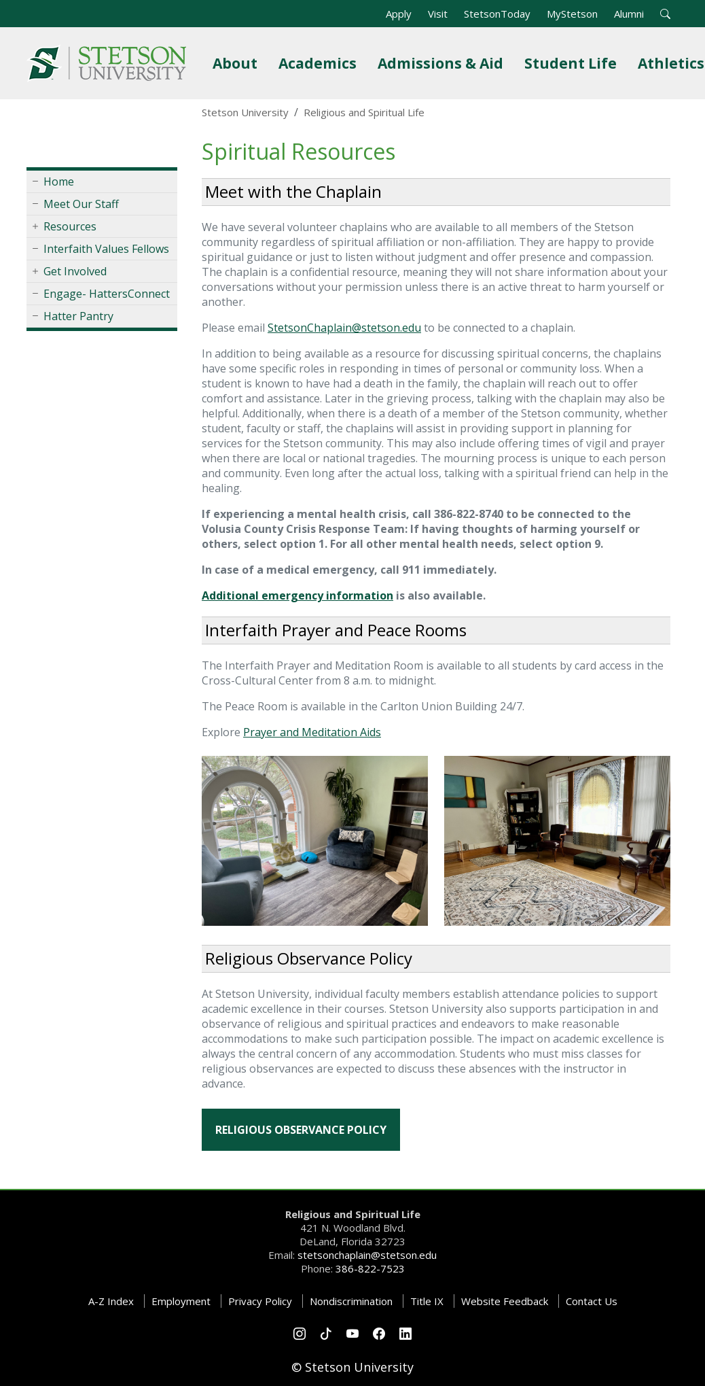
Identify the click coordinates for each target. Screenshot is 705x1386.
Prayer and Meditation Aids (312, 732)
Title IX (427, 1301)
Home (58, 181)
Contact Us (591, 1301)
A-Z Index (111, 1301)
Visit (438, 13)
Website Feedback (504, 1301)
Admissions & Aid (443, 63)
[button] (665, 13)
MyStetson (572, 13)
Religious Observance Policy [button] (300, 1129)
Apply (399, 13)
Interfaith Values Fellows (106, 248)
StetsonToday (497, 13)
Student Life (573, 63)
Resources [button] (69, 226)
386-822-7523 (370, 1268)
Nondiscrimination (351, 1301)
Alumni (629, 13)
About (238, 63)
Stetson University (245, 112)
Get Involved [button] (75, 271)
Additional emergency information (297, 595)
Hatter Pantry (78, 316)
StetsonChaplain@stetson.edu (344, 327)
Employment (181, 1301)
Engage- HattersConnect (106, 293)
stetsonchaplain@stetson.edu (367, 1255)
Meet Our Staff (81, 203)
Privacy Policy (260, 1301)
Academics (320, 63)
